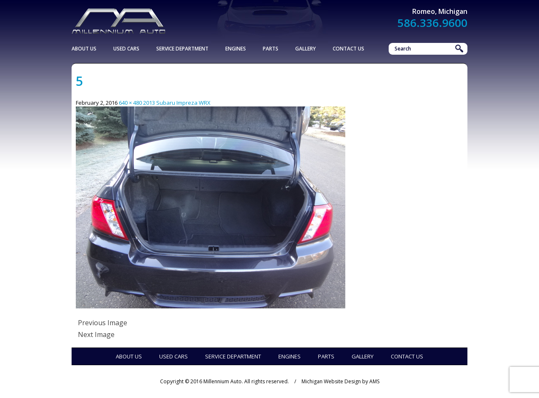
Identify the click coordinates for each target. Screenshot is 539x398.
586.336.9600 (432, 22)
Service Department (182, 48)
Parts (270, 48)
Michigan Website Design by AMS (340, 381)
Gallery (305, 48)
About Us (84, 48)
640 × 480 (130, 102)
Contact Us (348, 48)
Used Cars (126, 48)
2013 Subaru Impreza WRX (177, 102)
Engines (235, 48)
